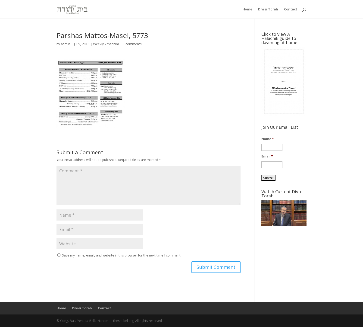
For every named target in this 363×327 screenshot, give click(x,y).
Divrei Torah (268, 9)
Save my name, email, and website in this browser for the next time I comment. (121, 255)
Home (247, 9)
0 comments (132, 44)
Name (267, 139)
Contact (290, 9)
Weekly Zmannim (106, 44)
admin (65, 44)
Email (267, 156)
